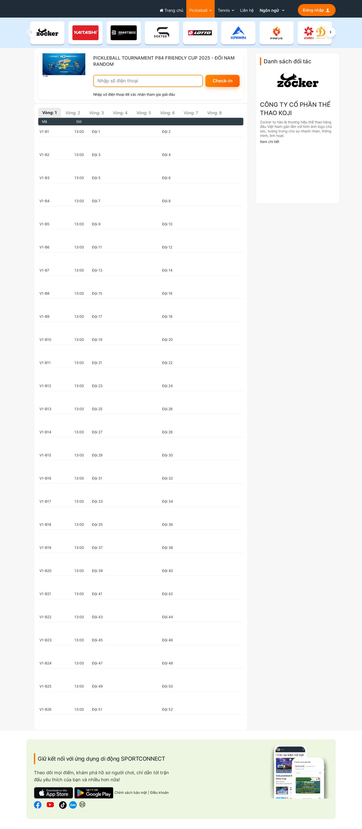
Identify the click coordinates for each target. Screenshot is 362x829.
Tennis (224, 10)
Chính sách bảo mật (131, 795)
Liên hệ (247, 10)
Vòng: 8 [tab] (214, 115)
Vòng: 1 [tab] (49, 115)
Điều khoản (159, 795)
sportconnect (45, 9)
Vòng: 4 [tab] (120, 115)
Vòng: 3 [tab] (96, 115)
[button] (331, 35)
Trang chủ (171, 10)
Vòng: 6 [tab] (167, 115)
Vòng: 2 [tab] (73, 115)
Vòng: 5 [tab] (144, 115)
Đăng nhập (317, 10)
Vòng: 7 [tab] (191, 115)
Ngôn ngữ (270, 10)
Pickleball (198, 10)
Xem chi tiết (269, 144)
